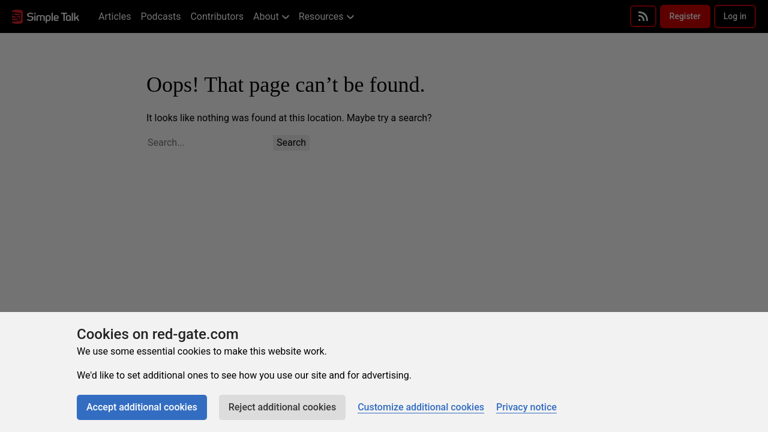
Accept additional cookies (141, 407)
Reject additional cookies (282, 407)
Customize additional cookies (421, 407)
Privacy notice (526, 407)
